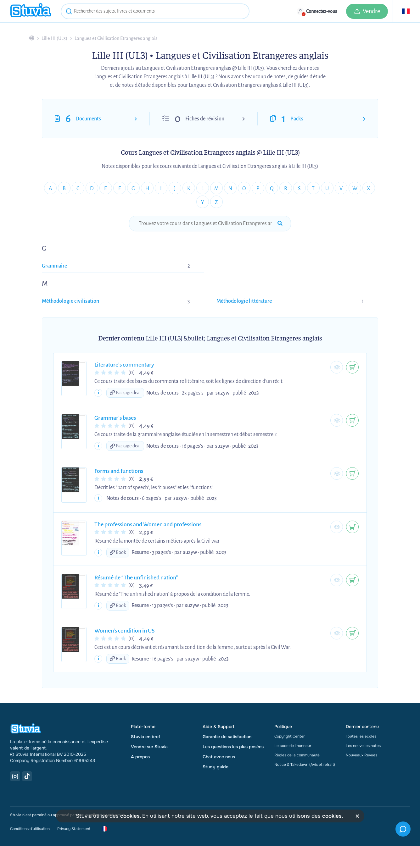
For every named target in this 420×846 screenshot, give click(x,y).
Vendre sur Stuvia (149, 746)
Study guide (215, 767)
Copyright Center (289, 736)
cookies (130, 816)
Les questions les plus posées (233, 746)
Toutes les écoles (361, 736)
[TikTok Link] (27, 776)
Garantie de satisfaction (227, 736)
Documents (88, 119)
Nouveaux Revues (361, 755)
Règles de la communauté (297, 755)
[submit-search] (280, 223)
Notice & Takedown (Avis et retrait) (304, 764)
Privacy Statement (73, 828)
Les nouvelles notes (363, 745)
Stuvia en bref (145, 736)
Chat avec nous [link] (219, 757)
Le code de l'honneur (292, 745)
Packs (296, 119)
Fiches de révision (204, 119)
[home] (30, 11)
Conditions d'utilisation (30, 828)
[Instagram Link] (15, 776)
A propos (140, 757)
